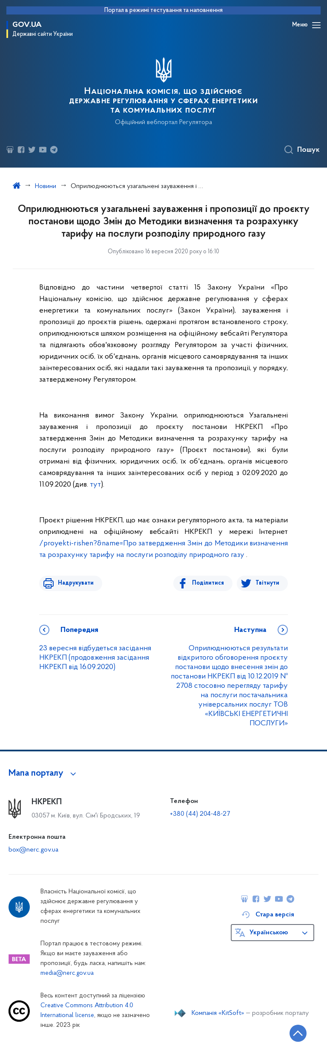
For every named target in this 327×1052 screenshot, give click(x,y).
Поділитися (210, 583)
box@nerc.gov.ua (33, 849)
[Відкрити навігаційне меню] (316, 25)
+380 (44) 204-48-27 (200, 814)
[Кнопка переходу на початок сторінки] (295, 1032)
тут (95, 485)
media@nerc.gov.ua (67, 973)
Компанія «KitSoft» (218, 1013)
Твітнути (267, 583)
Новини (45, 186)
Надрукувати (74, 583)
